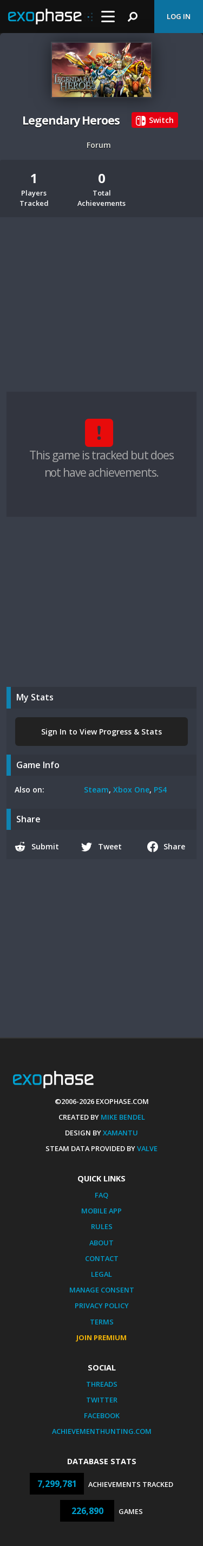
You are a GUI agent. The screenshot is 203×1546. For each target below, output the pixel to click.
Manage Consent (101, 1290)
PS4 (160, 789)
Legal (101, 1274)
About (101, 1243)
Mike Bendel (123, 1117)
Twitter (101, 1400)
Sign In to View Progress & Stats (101, 731)
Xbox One (131, 789)
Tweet (101, 846)
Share (166, 846)
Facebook (102, 1415)
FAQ (101, 1195)
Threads (101, 1384)
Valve (147, 1148)
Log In (179, 16)
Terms (102, 1322)
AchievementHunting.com (102, 1431)
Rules (102, 1226)
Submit (37, 846)
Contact (102, 1258)
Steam (96, 789)
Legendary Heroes (71, 120)
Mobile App (101, 1211)
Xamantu (120, 1133)
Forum (99, 145)
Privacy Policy (102, 1305)
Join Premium (101, 1337)
